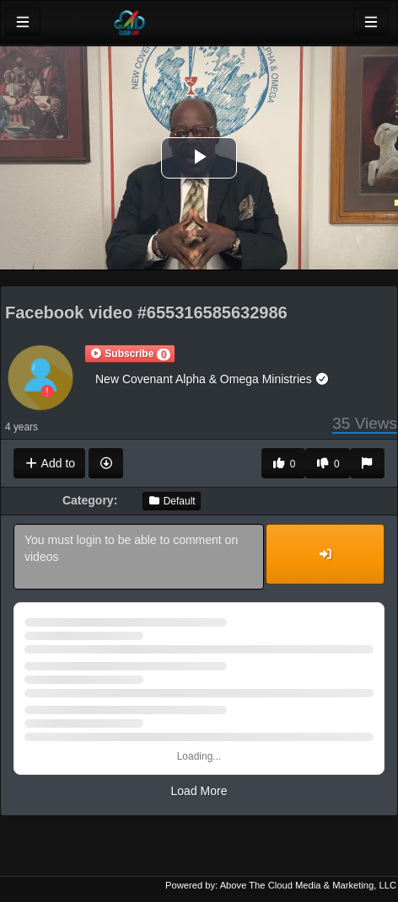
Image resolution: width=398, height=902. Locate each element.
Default (171, 501)
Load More (199, 791)
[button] (129, 353)
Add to (49, 463)
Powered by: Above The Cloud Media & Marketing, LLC (280, 885)
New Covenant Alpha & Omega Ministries (212, 379)
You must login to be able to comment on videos (138, 557)
